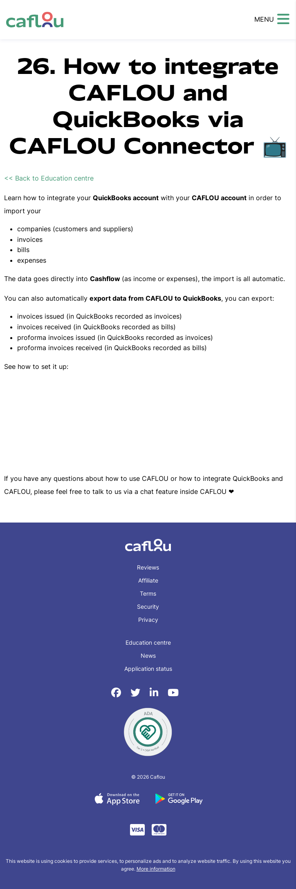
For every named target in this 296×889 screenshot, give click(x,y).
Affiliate (148, 580)
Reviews (148, 567)
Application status (148, 668)
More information (156, 869)
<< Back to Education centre (49, 178)
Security (148, 606)
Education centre (148, 642)
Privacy (148, 619)
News (148, 655)
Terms (148, 593)
